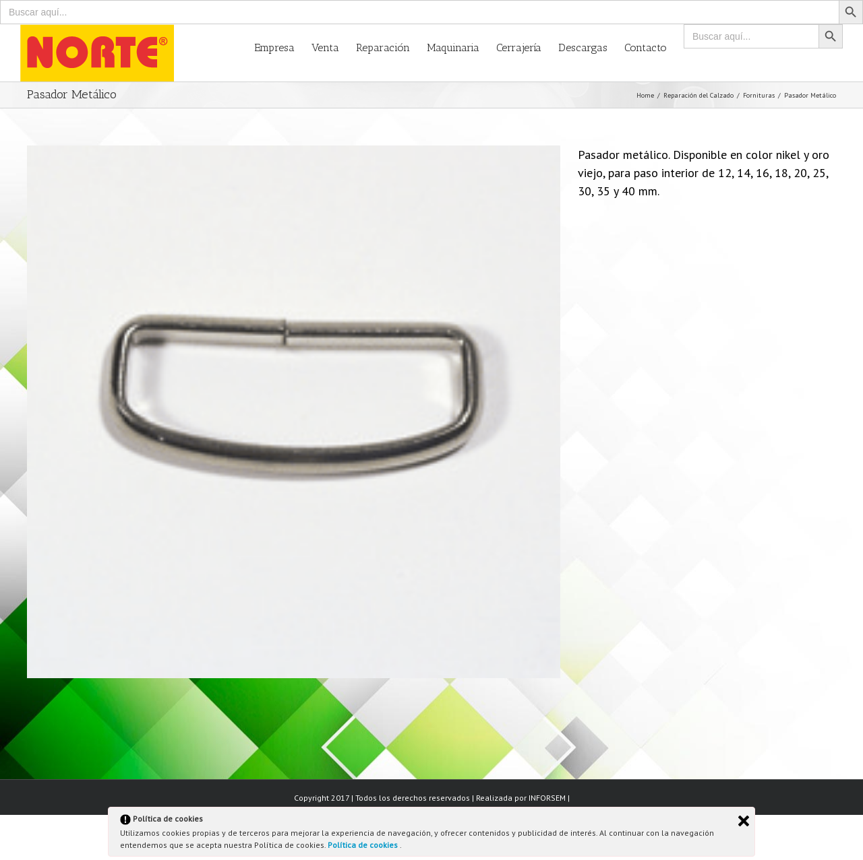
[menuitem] (282, 46)
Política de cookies (364, 845)
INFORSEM (547, 798)
